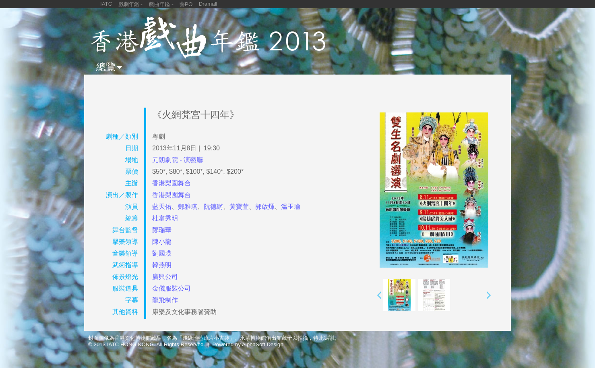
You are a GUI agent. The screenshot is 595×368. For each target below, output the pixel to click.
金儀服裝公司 (171, 288)
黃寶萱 (239, 206)
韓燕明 (161, 265)
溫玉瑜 (290, 206)
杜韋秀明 (165, 218)
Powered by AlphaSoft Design (248, 344)
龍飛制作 (165, 300)
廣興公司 (165, 276)
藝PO (186, 4)
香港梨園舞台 (171, 183)
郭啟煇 (265, 206)
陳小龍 (161, 241)
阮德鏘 (213, 206)
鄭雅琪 (187, 206)
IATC (106, 4)
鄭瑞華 (161, 230)
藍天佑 (161, 206)
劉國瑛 (161, 253)
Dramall (208, 4)
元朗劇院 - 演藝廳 (177, 159)
